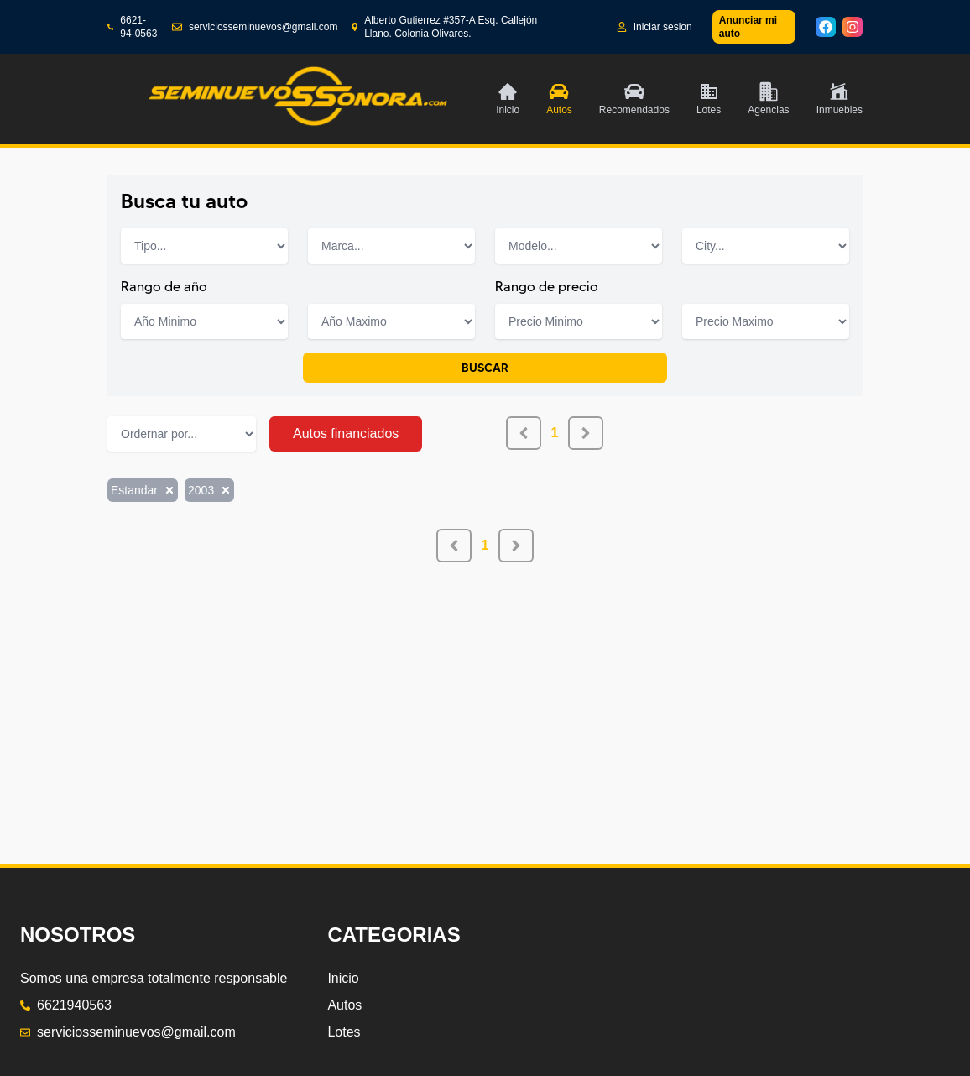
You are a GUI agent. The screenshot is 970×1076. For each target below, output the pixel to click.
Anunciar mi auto (748, 26)
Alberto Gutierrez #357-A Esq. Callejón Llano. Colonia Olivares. (445, 26)
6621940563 (66, 1005)
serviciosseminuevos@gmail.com (255, 27)
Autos (344, 1005)
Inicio (342, 978)
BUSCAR (485, 367)
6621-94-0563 (132, 26)
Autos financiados (346, 433)
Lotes (343, 1032)
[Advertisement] (485, 679)
